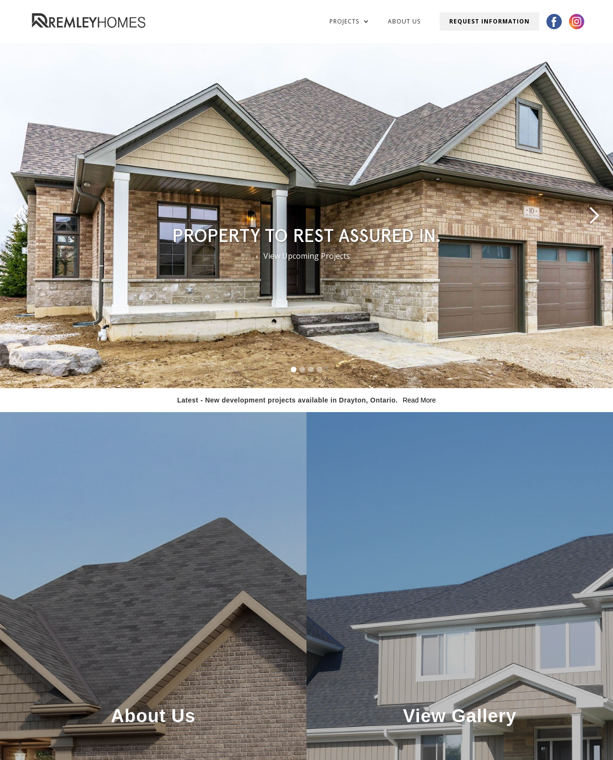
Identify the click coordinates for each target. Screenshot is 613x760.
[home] (88, 21)
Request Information (489, 21)
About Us (404, 21)
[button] (349, 21)
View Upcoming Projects (306, 256)
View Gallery (459, 716)
